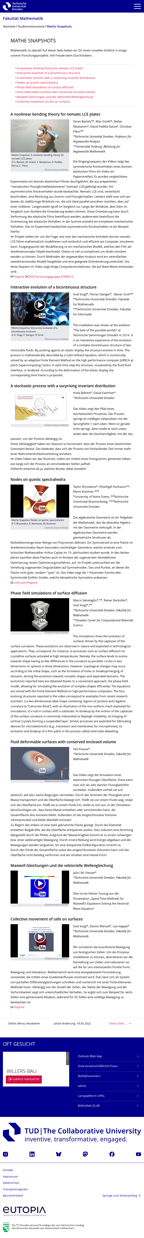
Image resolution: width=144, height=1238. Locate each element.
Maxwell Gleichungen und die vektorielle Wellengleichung (55, 97)
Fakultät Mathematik (23, 19)
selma (82, 1086)
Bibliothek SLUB (89, 1106)
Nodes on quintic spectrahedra (37, 83)
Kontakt (8, 1170)
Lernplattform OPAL (91, 1096)
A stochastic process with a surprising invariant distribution (56, 78)
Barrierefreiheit (13, 1196)
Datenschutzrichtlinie (56, 170)
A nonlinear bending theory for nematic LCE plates (50, 68)
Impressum (10, 1177)
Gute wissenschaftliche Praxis (98, 1066)
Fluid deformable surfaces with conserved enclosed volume (56, 92)
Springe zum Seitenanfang (119, 1196)
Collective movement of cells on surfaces (43, 102)
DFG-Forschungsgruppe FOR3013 (51, 277)
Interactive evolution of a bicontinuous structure (48, 73)
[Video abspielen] (40, 135)
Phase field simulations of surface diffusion (45, 87)
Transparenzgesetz (15, 1189)
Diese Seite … (118, 1024)
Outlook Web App (90, 1056)
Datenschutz (11, 1183)
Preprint (18, 277)
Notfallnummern (89, 1076)
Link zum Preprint (25, 583)
